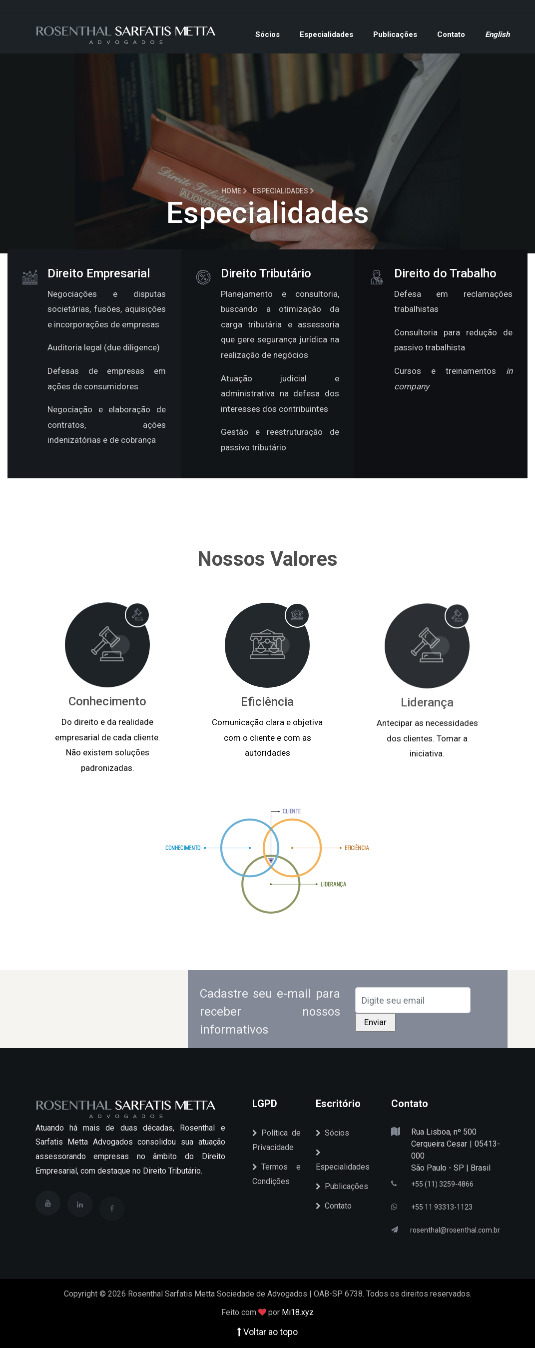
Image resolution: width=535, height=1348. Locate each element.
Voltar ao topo (267, 1332)
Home (234, 191)
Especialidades (326, 34)
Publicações (395, 34)
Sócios (267, 34)
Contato (451, 34)
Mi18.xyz (298, 1312)
